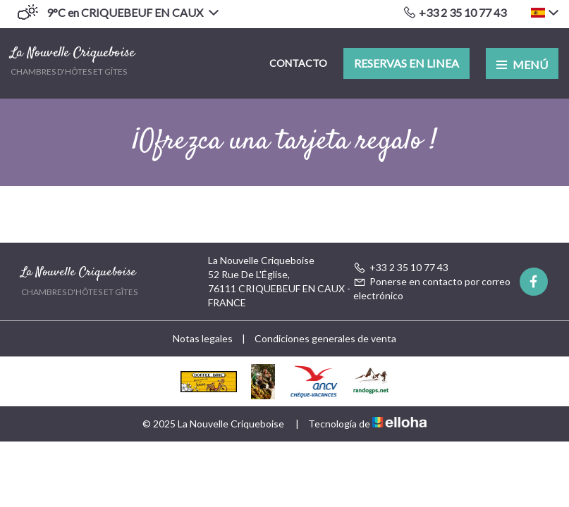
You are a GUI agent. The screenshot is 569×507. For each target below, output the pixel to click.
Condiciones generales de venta (325, 338)
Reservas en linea (406, 63)
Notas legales (203, 338)
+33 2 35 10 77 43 (400, 267)
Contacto (298, 63)
